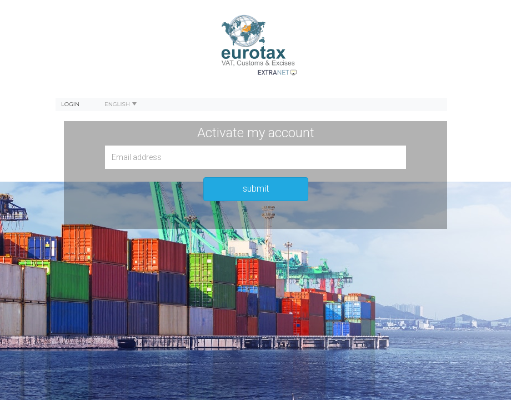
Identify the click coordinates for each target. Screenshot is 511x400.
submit (256, 188)
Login (70, 104)
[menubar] (251, 104)
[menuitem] (70, 104)
